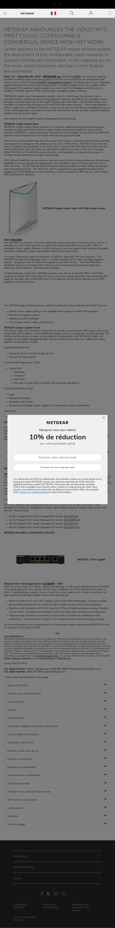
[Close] (104, 417)
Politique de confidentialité (32, 492)
